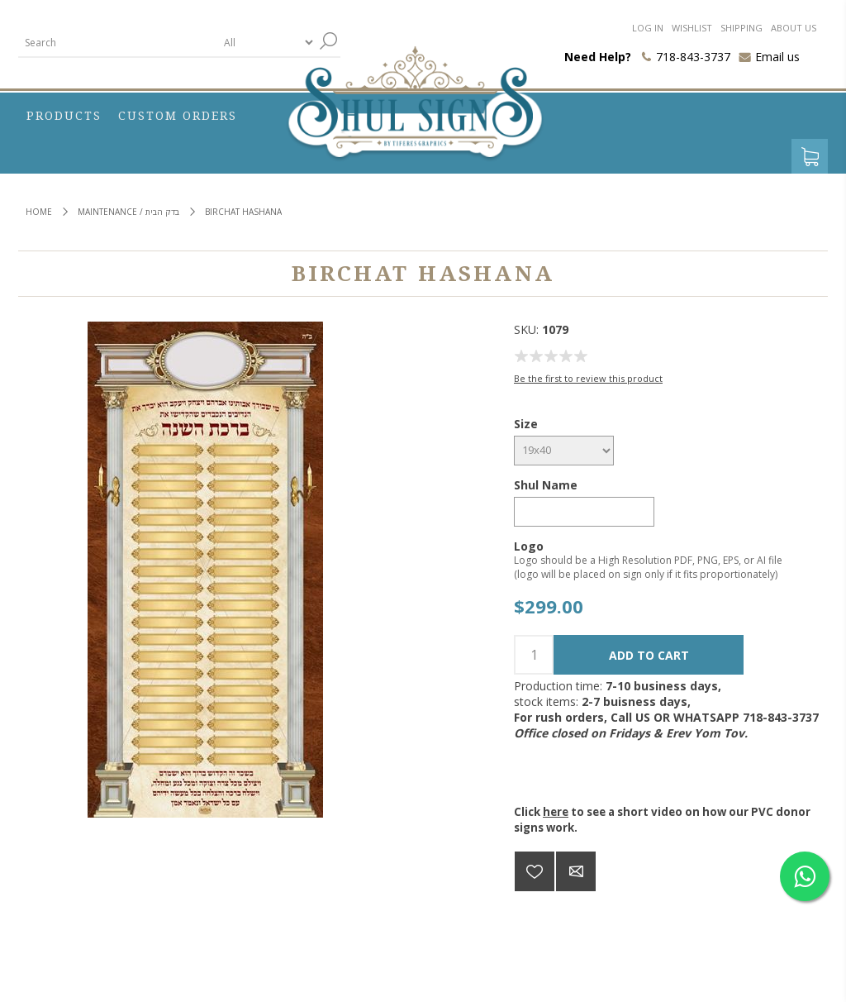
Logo (529, 545)
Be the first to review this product (588, 378)
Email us (777, 56)
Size (526, 424)
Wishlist (692, 27)
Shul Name (545, 485)
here (555, 811)
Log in (647, 27)
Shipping (741, 27)
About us (793, 27)
